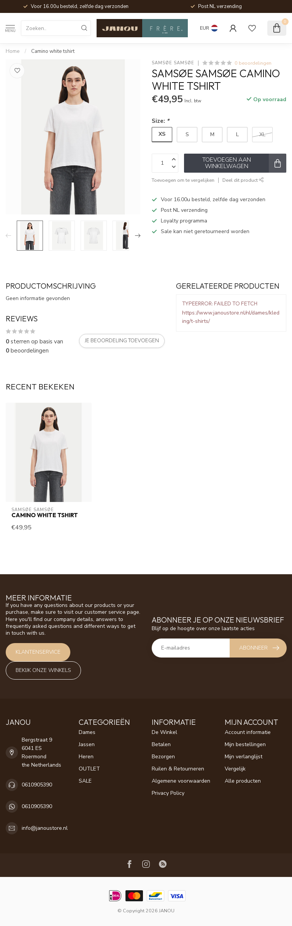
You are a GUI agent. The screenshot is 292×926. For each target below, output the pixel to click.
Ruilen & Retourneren (178, 768)
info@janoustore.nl (45, 828)
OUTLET (89, 768)
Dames (87, 732)
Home (13, 51)
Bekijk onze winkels (43, 670)
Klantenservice (38, 652)
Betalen (161, 744)
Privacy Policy (168, 793)
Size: (160, 121)
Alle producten (243, 781)
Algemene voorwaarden (181, 781)
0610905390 (37, 784)
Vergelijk (235, 768)
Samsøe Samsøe (173, 63)
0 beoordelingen (253, 63)
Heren (86, 756)
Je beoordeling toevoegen (122, 340)
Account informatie (248, 732)
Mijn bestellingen (245, 744)
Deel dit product (243, 180)
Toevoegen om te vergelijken (183, 180)
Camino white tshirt (53, 51)
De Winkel (164, 732)
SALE (85, 781)
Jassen (87, 744)
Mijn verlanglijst (243, 756)
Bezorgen (163, 756)
